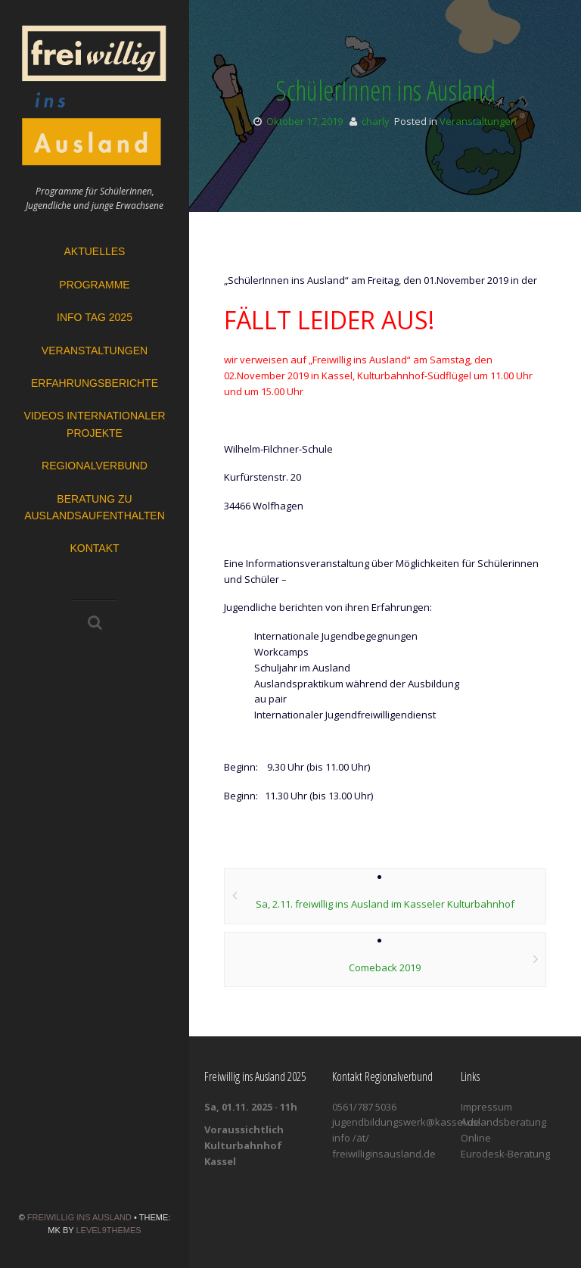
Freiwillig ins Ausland (79, 1217)
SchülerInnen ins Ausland (385, 90)
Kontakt (94, 548)
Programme (94, 285)
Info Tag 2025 (94, 317)
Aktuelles (95, 251)
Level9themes (108, 1230)
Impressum (486, 1107)
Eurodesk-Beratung (505, 1154)
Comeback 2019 (385, 967)
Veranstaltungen (95, 350)
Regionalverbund (95, 466)
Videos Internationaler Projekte (94, 424)
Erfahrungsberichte (94, 383)
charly (376, 121)
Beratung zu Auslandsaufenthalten (94, 507)
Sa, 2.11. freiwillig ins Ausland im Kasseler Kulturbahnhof (385, 904)
